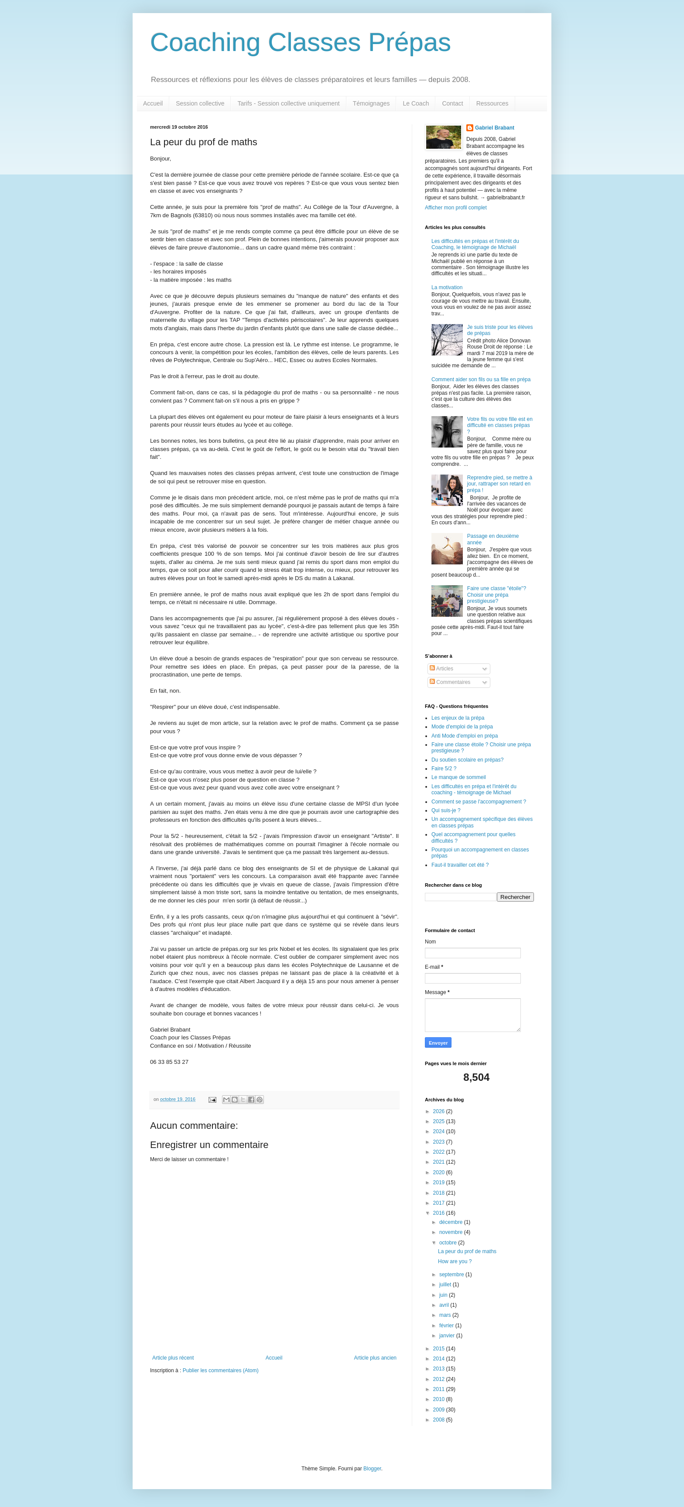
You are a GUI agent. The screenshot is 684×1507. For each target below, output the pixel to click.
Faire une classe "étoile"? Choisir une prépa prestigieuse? (496, 594)
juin (444, 1295)
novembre (451, 1232)
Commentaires (450, 682)
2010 (439, 1399)
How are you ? (455, 1261)
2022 (439, 1152)
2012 (439, 1379)
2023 (439, 1142)
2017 (439, 1203)
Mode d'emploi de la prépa (462, 727)
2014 (439, 1359)
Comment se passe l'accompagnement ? (478, 802)
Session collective (200, 103)
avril (444, 1305)
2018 (439, 1193)
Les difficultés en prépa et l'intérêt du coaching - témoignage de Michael (473, 789)
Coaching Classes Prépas (300, 42)
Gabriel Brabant (494, 128)
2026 (439, 1111)
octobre (448, 1243)
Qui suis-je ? (446, 810)
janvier (447, 1336)
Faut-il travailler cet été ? (460, 865)
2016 (439, 1213)
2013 (439, 1369)
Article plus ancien (375, 1358)
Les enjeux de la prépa (457, 718)
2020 (439, 1172)
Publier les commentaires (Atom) (221, 1370)
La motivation (446, 287)
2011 (439, 1389)
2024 (439, 1131)
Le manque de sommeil (458, 777)
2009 (439, 1410)
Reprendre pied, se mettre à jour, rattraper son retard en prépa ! (499, 484)
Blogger (372, 1469)
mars (445, 1315)
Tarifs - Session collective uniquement (288, 103)
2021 (439, 1162)
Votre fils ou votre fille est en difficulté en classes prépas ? (500, 425)
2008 (439, 1420)
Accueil (153, 103)
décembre (451, 1222)
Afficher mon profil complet (456, 208)
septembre (452, 1274)
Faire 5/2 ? (443, 768)
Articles (441, 669)
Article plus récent (173, 1358)
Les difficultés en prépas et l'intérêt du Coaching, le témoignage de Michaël (475, 244)
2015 (439, 1349)
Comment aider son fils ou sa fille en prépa (480, 379)
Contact (452, 103)
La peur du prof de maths (467, 1251)
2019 (439, 1182)
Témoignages (371, 103)
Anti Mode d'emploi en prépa (464, 736)
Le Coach (416, 103)
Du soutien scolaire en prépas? (467, 760)
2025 (439, 1121)
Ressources (492, 103)
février (447, 1325)
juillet (446, 1284)
